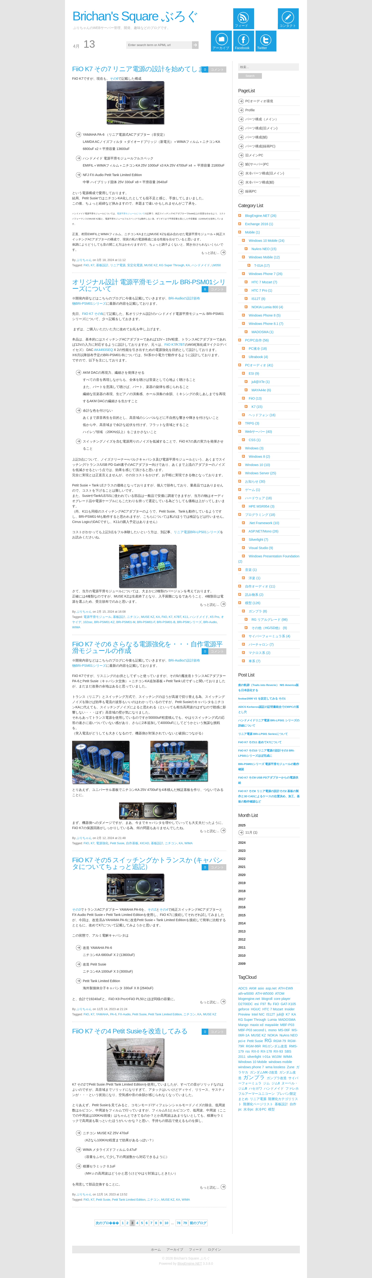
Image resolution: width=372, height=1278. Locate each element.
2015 (242, 915)
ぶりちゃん (84, 260)
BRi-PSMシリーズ (189, 622)
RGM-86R (253, 1046)
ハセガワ (255, 1088)
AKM (252, 988)
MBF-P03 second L (252, 1030)
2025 (269, 830)
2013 (242, 931)
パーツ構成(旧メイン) (261, 128)
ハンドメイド (200, 265)
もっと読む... (210, 253)
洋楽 (254, 578)
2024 (242, 842)
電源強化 (102, 843)
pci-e (241, 1041)
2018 (242, 891)
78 (179, 1223)
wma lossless (275, 1067)
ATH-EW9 (285, 988)
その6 (114, 78)
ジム (266, 1083)
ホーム (156, 1249)
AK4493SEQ (103, 350)
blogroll (267, 999)
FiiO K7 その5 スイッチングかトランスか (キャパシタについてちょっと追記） (147, 863)
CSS (254, 440)
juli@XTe (260, 382)
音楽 (251, 570)
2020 (242, 875)
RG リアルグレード (269, 619)
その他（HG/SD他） (269, 628)
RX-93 (278, 1051)
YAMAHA (102, 1014)
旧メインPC (254, 155)
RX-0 (255, 1051)
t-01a (266, 1057)
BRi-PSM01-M (125, 622)
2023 (242, 851)
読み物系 (254, 595)
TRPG (252, 423)
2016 (242, 907)
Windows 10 (257, 465)
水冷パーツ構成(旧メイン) (264, 173)
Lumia (272, 1019)
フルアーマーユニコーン (256, 1094)
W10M (276, 1057)
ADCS (242, 988)
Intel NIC (258, 1014)
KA (188, 265)
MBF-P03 (287, 1025)
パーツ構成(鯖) (256, 137)
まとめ (243, 1099)
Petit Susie (117, 843)
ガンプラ (258, 611)
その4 (163, 909)
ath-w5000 (246, 993)
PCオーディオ (259, 365)
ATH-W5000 (264, 993)
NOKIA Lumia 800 (267, 307)
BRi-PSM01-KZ (104, 622)
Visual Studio (261, 548)
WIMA (76, 627)
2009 (242, 963)
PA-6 (113, 1014)
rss (247, 1051)
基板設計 (102, 265)
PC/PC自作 (257, 340)
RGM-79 (279, 1041)
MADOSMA (262, 332)
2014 (242, 923)
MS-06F (284, 1030)
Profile (250, 110)
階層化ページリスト (258, 1104)
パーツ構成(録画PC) (260, 146)
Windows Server (260, 473)
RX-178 (266, 1051)
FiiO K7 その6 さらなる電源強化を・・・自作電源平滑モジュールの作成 (147, 647)
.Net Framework (264, 523)
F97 (263, 1004)
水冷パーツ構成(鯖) (259, 182)
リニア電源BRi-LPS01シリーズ (197, 532)
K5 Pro (214, 617)
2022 (242, 859)
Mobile (252, 232)
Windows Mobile (264, 257)
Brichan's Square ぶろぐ (135, 16)
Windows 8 (259, 456)
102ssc (88, 622)
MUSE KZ (151, 265)
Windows (254, 448)
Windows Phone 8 (264, 315)
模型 (252, 603)
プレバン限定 (286, 1094)
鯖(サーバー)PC (257, 164)
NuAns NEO (263, 249)
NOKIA (272, 1035)
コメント (217, 69)
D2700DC (245, 1004)
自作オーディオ (260, 586)
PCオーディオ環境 (259, 101)
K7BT (181, 344)
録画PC (250, 191)
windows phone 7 (251, 1067)
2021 (242, 867)
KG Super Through (171, 265)
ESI (254, 373)
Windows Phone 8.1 (266, 324)
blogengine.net (249, 999)
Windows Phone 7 (265, 274)
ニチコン (133, 617)
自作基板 (132, 843)
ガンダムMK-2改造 (264, 1072)
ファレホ (292, 1088)
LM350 (216, 265)
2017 (242, 899)
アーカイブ (175, 1249)
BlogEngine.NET (260, 216)
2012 (242, 939)
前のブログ (198, 1223)
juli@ (280, 1014)
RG (268, 1040)
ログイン (214, 1249)
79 (185, 1223)
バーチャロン (261, 644)
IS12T (258, 299)
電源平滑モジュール (97, 617)
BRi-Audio (210, 622)
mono (272, 1030)
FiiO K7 (170, 344)
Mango (243, 1025)
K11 (185, 617)
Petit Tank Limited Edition (165, 1014)
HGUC (256, 1009)
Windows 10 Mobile (266, 241)
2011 (242, 947)
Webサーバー (258, 432)
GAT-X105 (288, 1004)
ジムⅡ (275, 1083)
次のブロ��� (107, 1223)
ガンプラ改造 (277, 1078)
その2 (152, 909)
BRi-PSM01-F (146, 622)
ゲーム (252, 490)
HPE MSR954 (261, 506)
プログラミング (260, 515)
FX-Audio (124, 1014)
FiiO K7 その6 (92, 314)
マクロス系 (259, 653)
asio (261, 988)
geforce (243, 1009)
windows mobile (280, 1062)
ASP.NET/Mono (264, 531)
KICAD (144, 843)
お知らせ (255, 481)
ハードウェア (258, 498)
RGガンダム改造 (274, 1046)
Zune (290, 1067)
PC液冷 (258, 348)
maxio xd (256, 1025)
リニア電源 (118, 265)
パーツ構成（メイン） (262, 119)
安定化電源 (135, 265)
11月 (248, 832)
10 (166, 1223)
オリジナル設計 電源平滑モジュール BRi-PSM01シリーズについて (149, 285)
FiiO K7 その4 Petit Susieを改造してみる (130, 1031)
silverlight (254, 1057)
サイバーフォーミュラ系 (269, 636)
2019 (242, 883)
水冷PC (260, 1109)
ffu (269, 1004)
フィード (195, 1249)
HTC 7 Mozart (264, 282)
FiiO (86, 265)
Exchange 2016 (259, 224)
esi (256, 1004)
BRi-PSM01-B (166, 622)
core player (282, 999)
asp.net (271, 988)
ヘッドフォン (262, 415)
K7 (92, 265)
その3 (76, 909)
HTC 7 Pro (261, 290)
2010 (242, 955)
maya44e (272, 1025)
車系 (254, 661)
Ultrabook (258, 357)
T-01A (262, 265)
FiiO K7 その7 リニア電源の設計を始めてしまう (141, 69)
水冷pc (248, 1109)
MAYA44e (261, 390)
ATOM (279, 993)
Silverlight (258, 539)
